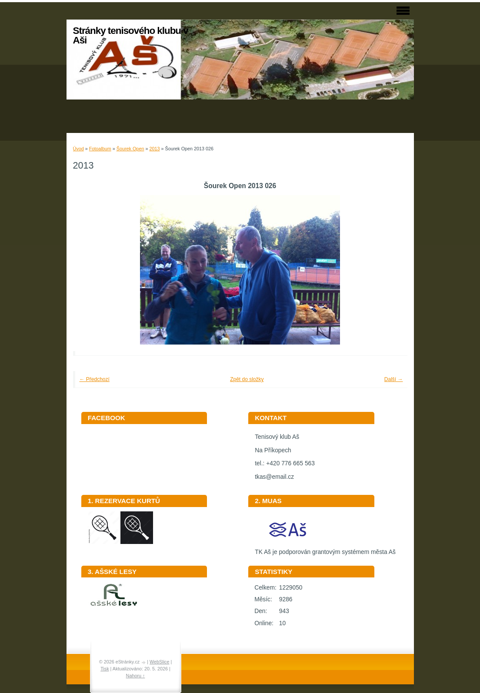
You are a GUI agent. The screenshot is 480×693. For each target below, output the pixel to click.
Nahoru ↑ (135, 675)
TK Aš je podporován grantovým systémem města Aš (325, 549)
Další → (393, 379)
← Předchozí (95, 379)
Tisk (104, 668)
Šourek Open (130, 148)
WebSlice (159, 661)
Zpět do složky (246, 379)
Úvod (78, 148)
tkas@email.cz (274, 477)
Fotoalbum (100, 148)
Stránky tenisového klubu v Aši (130, 35)
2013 (154, 148)
